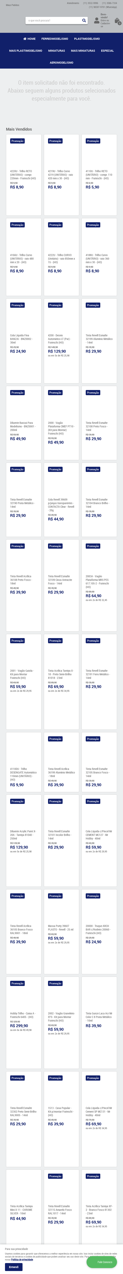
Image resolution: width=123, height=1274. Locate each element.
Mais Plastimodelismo (25, 50)
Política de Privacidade (46, 1207)
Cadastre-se (105, 24)
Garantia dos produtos (46, 1199)
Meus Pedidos (12, 5)
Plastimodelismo (87, 39)
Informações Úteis (44, 1183)
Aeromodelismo (61, 62)
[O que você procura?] (84, 20)
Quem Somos (13, 1187)
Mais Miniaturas (83, 50)
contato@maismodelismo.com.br (81, 1211)
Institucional (15, 1180)
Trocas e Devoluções (45, 1211)
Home (31, 39)
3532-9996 (90, 3)
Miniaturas (56, 50)
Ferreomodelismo (54, 39)
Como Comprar (42, 1191)
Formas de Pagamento (46, 1203)
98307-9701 (103, 7)
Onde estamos (13, 1195)
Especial (107, 50)
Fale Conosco (12, 1191)
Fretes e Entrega (43, 1195)
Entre (103, 20)
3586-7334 (109, 3)
